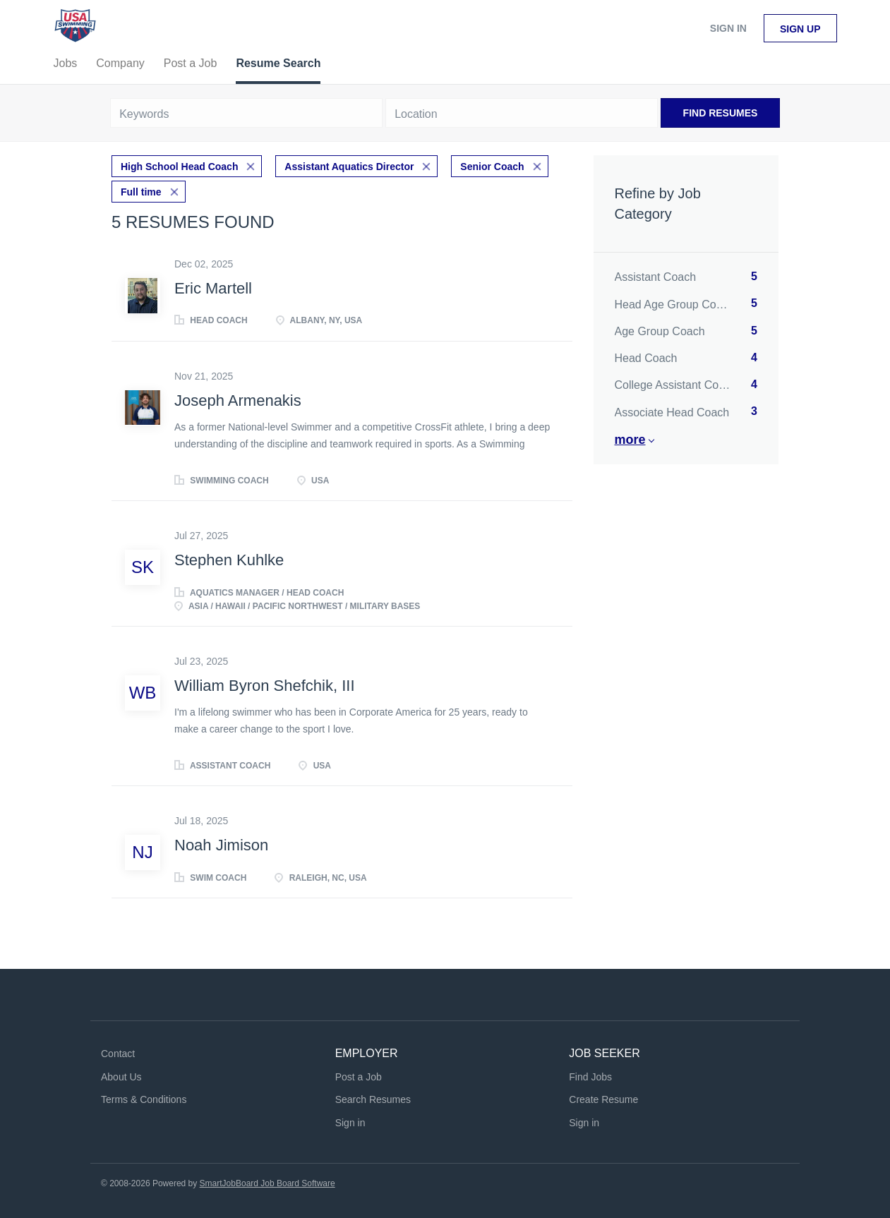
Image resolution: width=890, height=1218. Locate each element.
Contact (118, 1053)
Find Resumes (720, 113)
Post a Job (358, 1077)
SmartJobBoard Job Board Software (267, 1183)
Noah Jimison (221, 845)
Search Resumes (373, 1099)
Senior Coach (492, 166)
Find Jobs (590, 1077)
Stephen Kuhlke (229, 560)
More (630, 440)
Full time (141, 192)
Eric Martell (213, 288)
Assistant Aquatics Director (349, 166)
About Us (121, 1077)
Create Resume (603, 1099)
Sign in (728, 28)
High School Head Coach (179, 166)
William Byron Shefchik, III (264, 685)
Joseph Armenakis (237, 400)
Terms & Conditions (143, 1099)
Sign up (800, 29)
